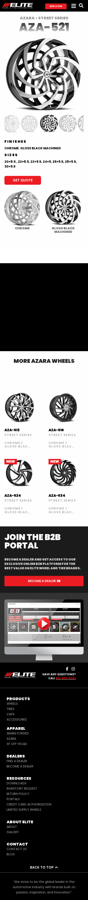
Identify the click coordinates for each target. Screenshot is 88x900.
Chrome (11, 148)
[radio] (22, 209)
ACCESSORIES (17, 719)
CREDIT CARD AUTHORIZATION (29, 804)
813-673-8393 (66, 678)
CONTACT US (17, 849)
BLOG (11, 854)
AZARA (11, 738)
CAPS (11, 714)
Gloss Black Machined (40, 148)
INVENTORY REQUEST (22, 788)
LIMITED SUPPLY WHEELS (24, 809)
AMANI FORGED (18, 733)
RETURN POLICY (18, 794)
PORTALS (13, 799)
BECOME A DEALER (20, 766)
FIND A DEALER (17, 761)
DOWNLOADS (16, 783)
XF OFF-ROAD (17, 744)
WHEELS (12, 703)
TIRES (10, 709)
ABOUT (12, 827)
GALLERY (13, 832)
